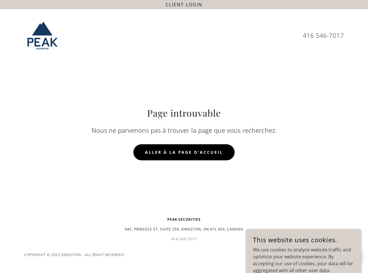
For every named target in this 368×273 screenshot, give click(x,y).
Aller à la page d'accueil (184, 152)
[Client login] (184, 4)
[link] (42, 35)
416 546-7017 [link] (323, 35)
